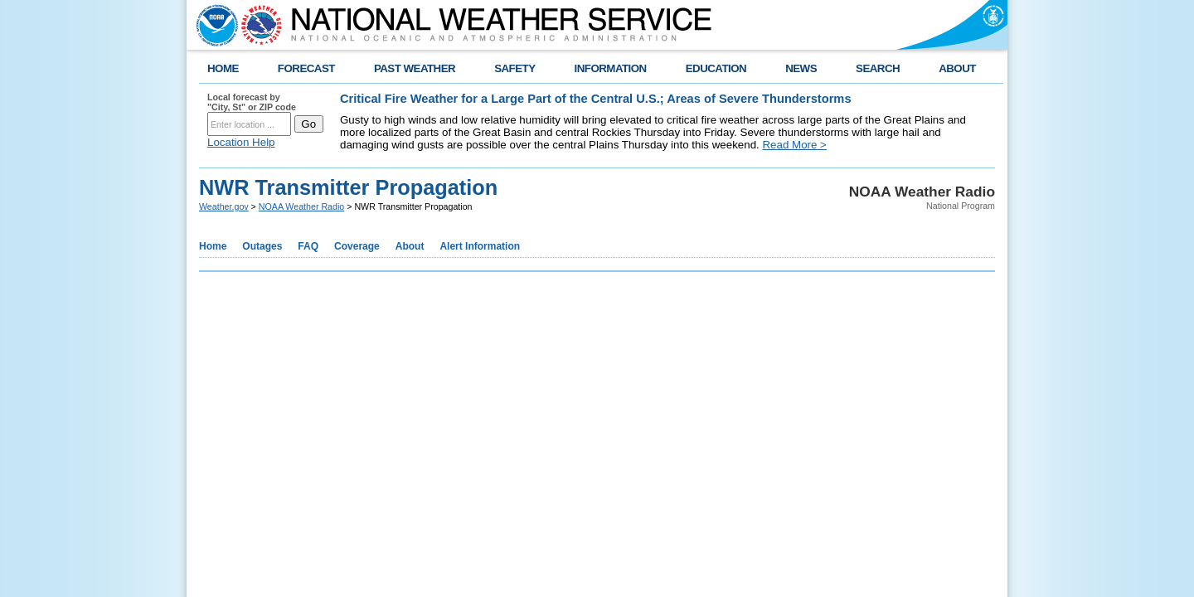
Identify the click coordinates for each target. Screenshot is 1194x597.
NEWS (801, 68)
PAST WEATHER (414, 68)
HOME (223, 68)
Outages (262, 246)
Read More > (794, 144)
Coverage (357, 246)
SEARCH (878, 68)
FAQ (308, 246)
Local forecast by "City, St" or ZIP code (251, 102)
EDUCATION (716, 68)
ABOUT (957, 68)
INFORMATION (611, 68)
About (410, 246)
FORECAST (306, 68)
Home (212, 246)
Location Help (241, 142)
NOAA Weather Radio (301, 206)
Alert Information (479, 246)
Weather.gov (224, 206)
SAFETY (514, 68)
